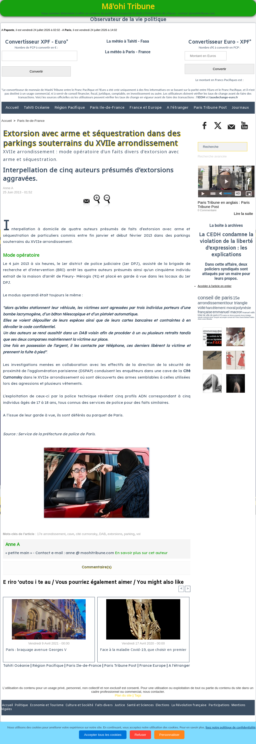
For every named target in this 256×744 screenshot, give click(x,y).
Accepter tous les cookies (102, 735)
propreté (214, 312)
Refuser (140, 735)
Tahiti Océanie (37, 107)
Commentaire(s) (96, 566)
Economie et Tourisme (47, 712)
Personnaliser (169, 735)
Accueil (12, 107)
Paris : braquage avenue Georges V (35, 650)
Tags (137, 701)
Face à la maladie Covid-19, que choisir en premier (142, 650)
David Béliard (213, 314)
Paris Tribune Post (211, 107)
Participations (216, 712)
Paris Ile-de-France (108, 107)
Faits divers (103, 712)
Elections (161, 712)
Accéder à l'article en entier (214, 285)
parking (129, 534)
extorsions (114, 534)
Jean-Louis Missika (228, 314)
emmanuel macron (211, 309)
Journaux (240, 107)
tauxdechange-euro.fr (223, 97)
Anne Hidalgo (222, 312)
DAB (102, 534)
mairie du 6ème (206, 312)
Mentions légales (241, 712)
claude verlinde (232, 312)
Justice (118, 712)
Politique (22, 712)
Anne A (8, 188)
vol (138, 534)
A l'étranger (178, 107)
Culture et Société (79, 712)
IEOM (201, 97)
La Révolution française (187, 712)
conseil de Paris (203, 314)
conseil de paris (213, 297)
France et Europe (146, 107)
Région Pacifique (70, 107)
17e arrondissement (51, 534)
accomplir (250, 312)
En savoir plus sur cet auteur (141, 552)
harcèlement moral (211, 306)
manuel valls (230, 310)
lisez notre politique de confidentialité (230, 727)
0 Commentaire (207, 210)
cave (70, 534)
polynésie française (238, 306)
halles (220, 314)
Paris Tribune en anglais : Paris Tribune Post (223, 204)
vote (245, 302)
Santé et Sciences (139, 712)
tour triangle (232, 302)
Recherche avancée (212, 156)
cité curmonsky (87, 534)
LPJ (199, 312)
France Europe (163, 665)
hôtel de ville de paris (244, 310)
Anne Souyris (242, 312)
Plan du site (123, 701)
